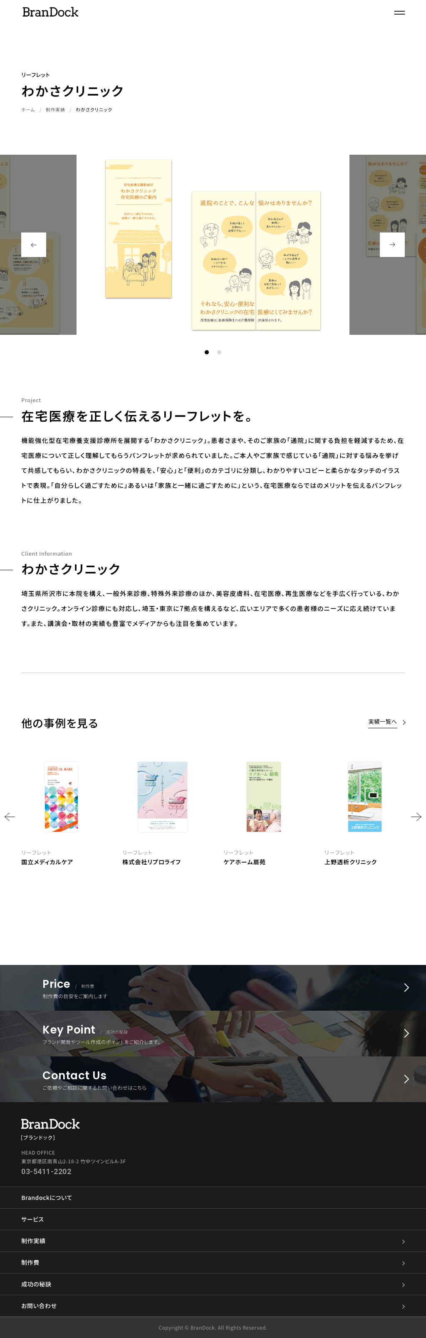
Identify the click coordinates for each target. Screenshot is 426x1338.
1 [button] (207, 352)
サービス (32, 1219)
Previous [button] (33, 244)
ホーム (28, 109)
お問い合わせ (213, 1305)
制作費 (213, 1262)
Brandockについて (46, 1197)
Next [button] (392, 244)
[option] (263, 811)
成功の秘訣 (213, 1284)
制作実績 (56, 109)
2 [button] (219, 352)
